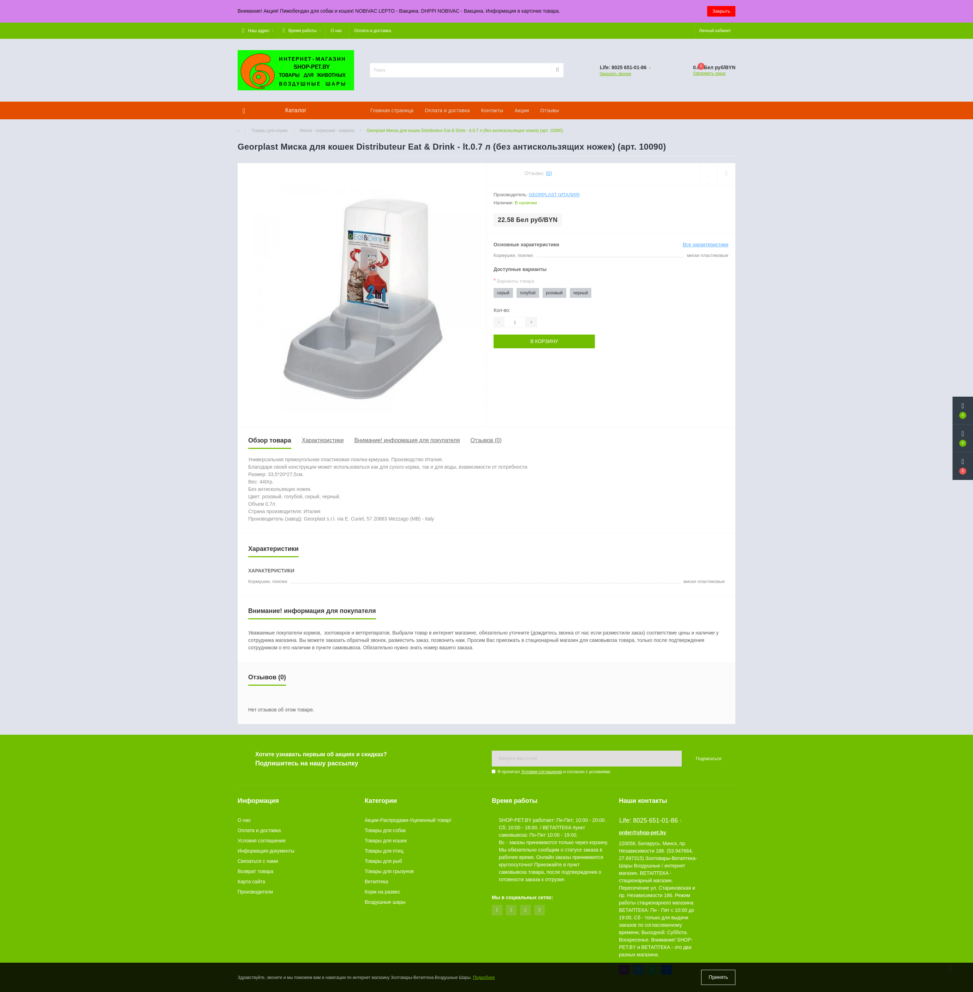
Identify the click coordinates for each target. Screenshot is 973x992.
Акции (522, 110)
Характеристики (323, 440)
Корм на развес (382, 892)
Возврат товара (255, 871)
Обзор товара (269, 440)
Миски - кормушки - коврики (327, 130)
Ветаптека (376, 881)
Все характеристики (705, 244)
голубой (528, 292)
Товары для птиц (384, 851)
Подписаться (708, 758)
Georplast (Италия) (554, 194)
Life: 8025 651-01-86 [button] (650, 820)
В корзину (544, 341)
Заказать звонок (615, 73)
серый (503, 292)
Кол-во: (502, 310)
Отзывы (549, 110)
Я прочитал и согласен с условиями (553, 771)
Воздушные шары (385, 902)
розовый (554, 292)
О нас (336, 30)
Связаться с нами (258, 861)
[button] (258, 31)
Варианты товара (514, 281)
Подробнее (484, 977)
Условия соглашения (541, 771)
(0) (549, 173)
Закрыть (721, 11)
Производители (255, 892)
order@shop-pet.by (642, 832)
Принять (718, 977)
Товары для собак (385, 830)
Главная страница (391, 110)
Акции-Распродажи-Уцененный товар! (408, 820)
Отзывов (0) (485, 440)
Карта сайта (251, 881)
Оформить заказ (709, 73)
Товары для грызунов (389, 871)
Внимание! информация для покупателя (407, 440)
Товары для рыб (383, 861)
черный (580, 292)
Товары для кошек (269, 130)
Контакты (492, 110)
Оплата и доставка (372, 30)
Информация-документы (266, 851)
